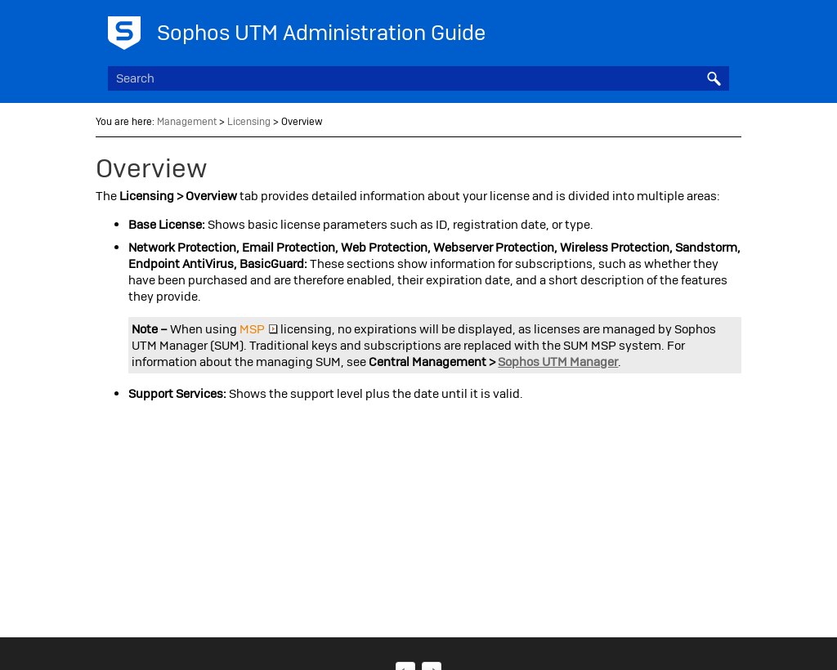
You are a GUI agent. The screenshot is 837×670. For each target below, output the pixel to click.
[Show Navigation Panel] (720, 28)
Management (187, 121)
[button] (714, 78)
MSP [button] (258, 329)
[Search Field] (418, 78)
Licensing (249, 121)
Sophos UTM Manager (558, 362)
